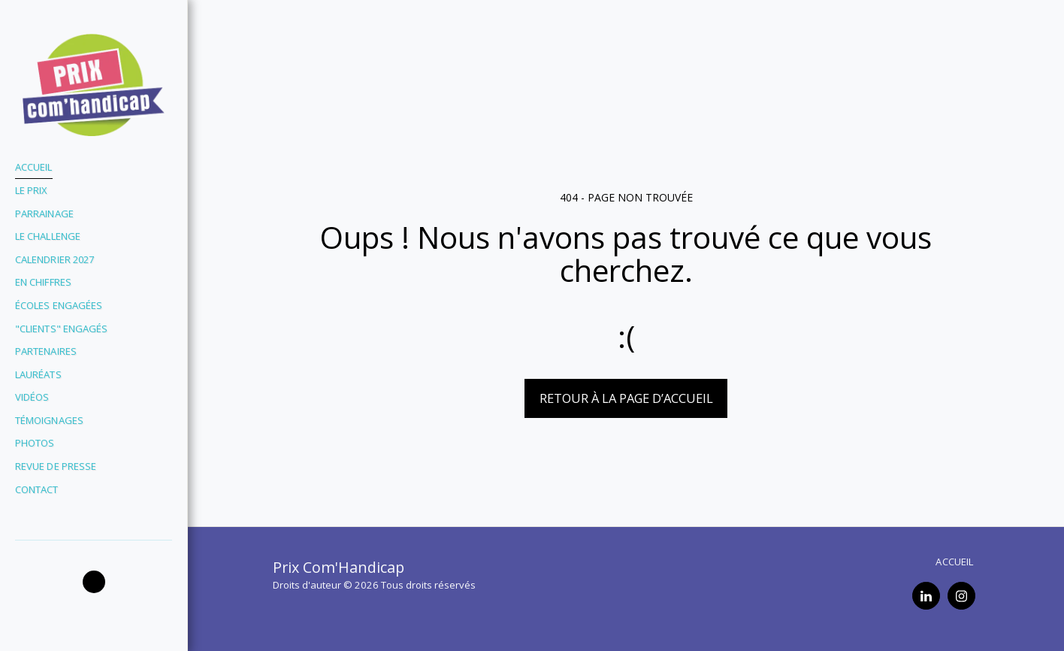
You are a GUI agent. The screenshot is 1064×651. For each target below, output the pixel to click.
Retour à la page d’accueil (626, 398)
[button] (94, 582)
